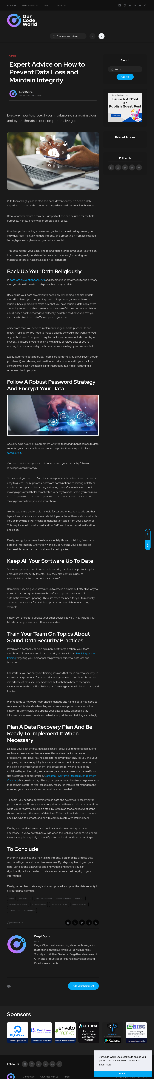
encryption (79, 898)
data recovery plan (79, 904)
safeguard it (14, 453)
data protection (25, 898)
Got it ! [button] (122, 1073)
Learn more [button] (105, 1064)
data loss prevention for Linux (27, 280)
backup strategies (63, 898)
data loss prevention (44, 898)
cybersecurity (14, 910)
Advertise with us (30, 5)
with (11, 5)
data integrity (29, 910)
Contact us (61, 5)
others (11, 898)
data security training (59, 904)
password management (18, 904)
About (47, 5)
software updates (39, 904)
